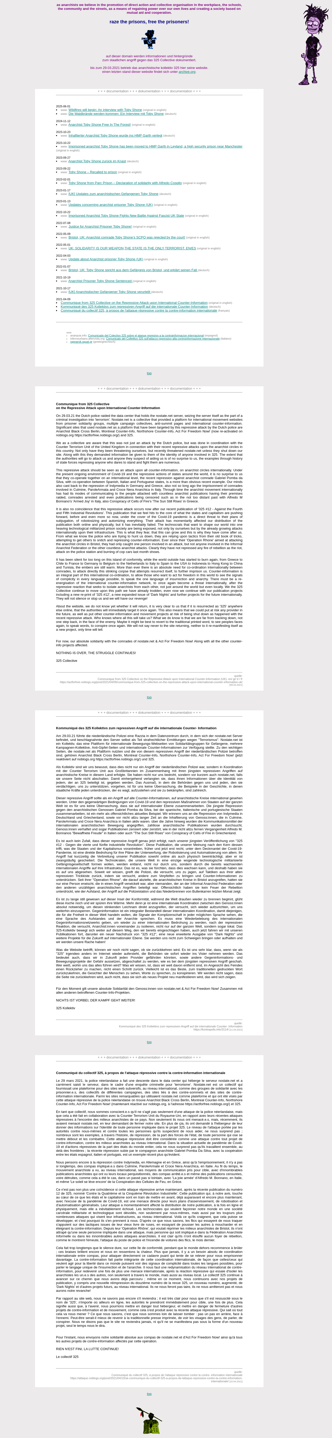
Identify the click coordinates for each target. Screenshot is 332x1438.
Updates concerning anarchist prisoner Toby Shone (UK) (110, 205)
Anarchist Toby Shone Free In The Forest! (99, 125)
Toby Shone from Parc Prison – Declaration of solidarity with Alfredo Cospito (125, 183)
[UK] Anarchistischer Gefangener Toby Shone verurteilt (109, 292)
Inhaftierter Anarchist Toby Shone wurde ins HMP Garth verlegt (115, 135)
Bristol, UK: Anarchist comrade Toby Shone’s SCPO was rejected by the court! (126, 237)
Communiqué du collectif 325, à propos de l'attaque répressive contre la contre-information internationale (139, 310)
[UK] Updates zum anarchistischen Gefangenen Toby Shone (113, 194)
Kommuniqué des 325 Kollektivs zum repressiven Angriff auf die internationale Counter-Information (134, 306)
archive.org (187, 72)
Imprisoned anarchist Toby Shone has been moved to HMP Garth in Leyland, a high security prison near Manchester (155, 146)
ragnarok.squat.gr (81, 341)
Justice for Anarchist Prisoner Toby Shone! (100, 226)
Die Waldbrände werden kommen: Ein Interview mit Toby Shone (116, 114)
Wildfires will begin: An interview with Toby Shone (105, 110)
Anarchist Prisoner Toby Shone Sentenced (100, 281)
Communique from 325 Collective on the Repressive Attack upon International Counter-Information (134, 303)
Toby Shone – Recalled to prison (92, 172)
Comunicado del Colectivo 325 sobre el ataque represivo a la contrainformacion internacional (146, 335)
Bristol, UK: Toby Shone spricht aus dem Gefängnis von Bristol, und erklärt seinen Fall (133, 270)
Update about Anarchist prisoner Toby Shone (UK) (105, 259)
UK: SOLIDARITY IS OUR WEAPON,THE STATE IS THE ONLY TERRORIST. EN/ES (132, 248)
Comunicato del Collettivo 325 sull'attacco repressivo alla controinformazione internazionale (163, 338)
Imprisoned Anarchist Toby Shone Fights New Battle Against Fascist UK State (126, 216)
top (149, 373)
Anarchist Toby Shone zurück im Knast (97, 161)
